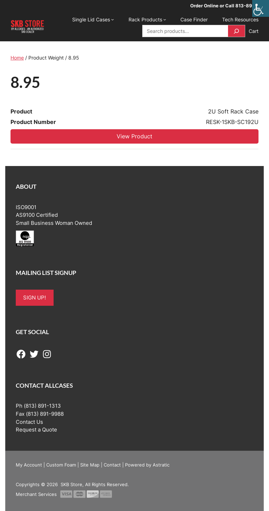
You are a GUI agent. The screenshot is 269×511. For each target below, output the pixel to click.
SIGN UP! (34, 298)
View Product (134, 136)
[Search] (236, 31)
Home (17, 58)
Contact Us (29, 422)
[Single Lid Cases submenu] (112, 19)
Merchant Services (36, 494)
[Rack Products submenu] (164, 19)
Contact (112, 465)
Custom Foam (61, 465)
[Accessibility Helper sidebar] (260, 8)
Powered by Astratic (147, 465)
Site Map (89, 465)
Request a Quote (36, 430)
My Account (29, 465)
